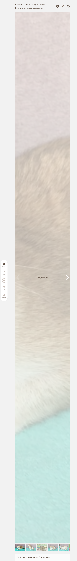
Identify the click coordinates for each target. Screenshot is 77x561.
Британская (39, 4)
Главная (18, 4)
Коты (28, 4)
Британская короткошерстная (29, 8)
